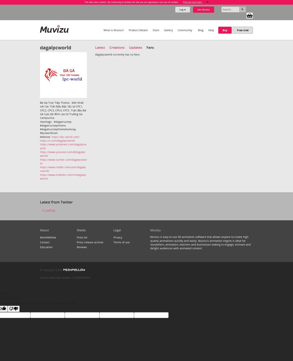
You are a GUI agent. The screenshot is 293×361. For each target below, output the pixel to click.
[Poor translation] (14, 309)
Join (203, 9)
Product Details (138, 30)
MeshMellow (48, 237)
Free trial (243, 30)
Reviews (82, 247)
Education (46, 247)
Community (185, 30)
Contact (45, 242)
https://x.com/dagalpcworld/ (57, 140)
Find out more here (192, 2)
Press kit (82, 237)
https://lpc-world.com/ (65, 137)
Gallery (168, 30)
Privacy (117, 237)
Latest (100, 47)
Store (156, 30)
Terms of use (121, 242)
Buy (225, 30)
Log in (182, 9)
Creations (117, 47)
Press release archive (90, 242)
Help (211, 30)
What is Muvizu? (114, 30)
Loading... (48, 210)
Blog (200, 30)
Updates (135, 47)
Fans (150, 47)
